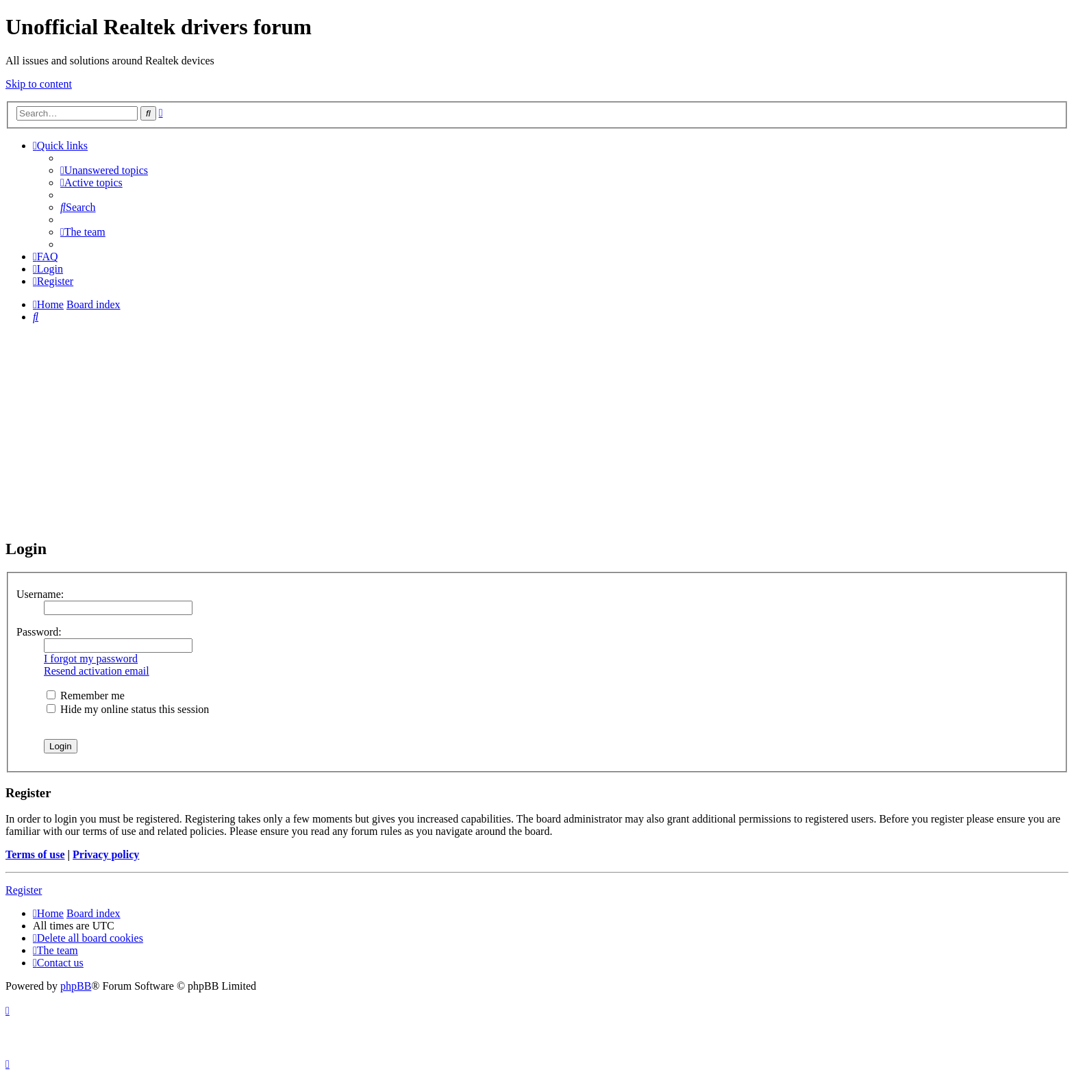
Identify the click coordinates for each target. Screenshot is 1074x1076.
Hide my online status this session (128, 709)
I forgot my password (91, 658)
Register (23, 890)
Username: (40, 594)
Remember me (86, 695)
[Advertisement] (537, 430)
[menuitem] (104, 170)
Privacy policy (106, 854)
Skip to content (38, 84)
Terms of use (35, 854)
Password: (39, 632)
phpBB (75, 986)
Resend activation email (96, 671)
